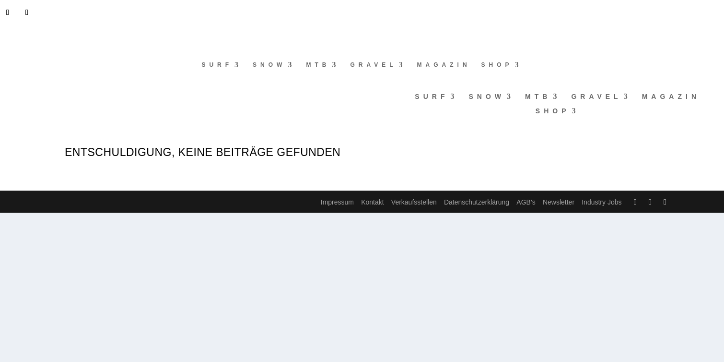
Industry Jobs (601, 202)
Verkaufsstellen (414, 202)
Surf (217, 64)
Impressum (337, 202)
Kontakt (372, 202)
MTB (318, 64)
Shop (497, 64)
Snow (269, 64)
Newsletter (558, 202)
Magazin (444, 64)
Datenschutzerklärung (476, 202)
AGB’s (525, 202)
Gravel (373, 64)
